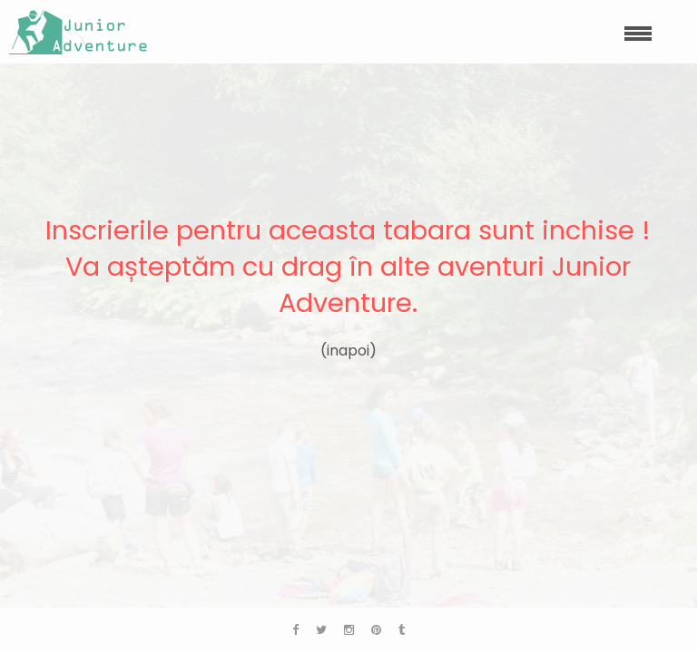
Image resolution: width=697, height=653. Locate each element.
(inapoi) (348, 350)
